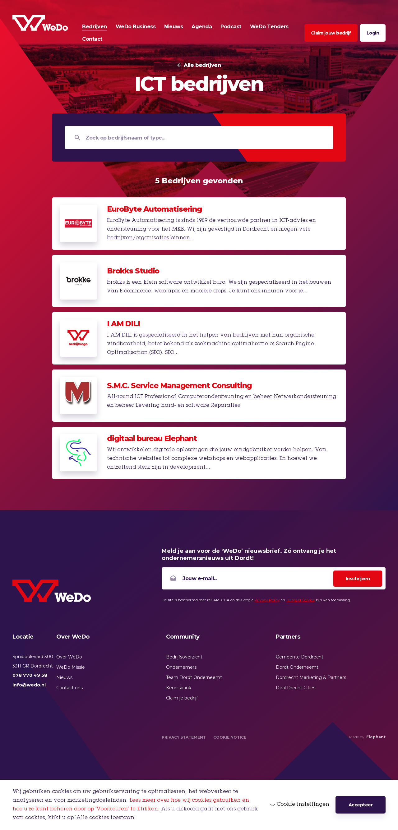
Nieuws (64, 677)
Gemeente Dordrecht (299, 657)
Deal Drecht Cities (295, 687)
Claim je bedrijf (182, 698)
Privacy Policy (267, 600)
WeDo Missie (70, 667)
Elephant (376, 737)
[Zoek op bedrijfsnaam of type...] (199, 137)
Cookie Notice (229, 737)
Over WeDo (69, 657)
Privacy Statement (184, 737)
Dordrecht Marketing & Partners (311, 677)
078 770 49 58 (29, 675)
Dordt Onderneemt (297, 667)
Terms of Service (300, 600)
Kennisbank (178, 687)
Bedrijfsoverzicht (184, 657)
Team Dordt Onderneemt (194, 677)
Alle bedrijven (202, 65)
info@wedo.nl (29, 685)
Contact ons (69, 687)
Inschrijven (358, 578)
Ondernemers (181, 667)
